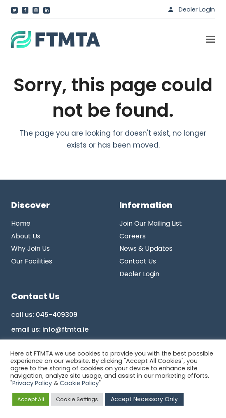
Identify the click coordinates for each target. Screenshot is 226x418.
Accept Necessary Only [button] (144, 399)
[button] (210, 39)
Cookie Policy (79, 383)
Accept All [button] (30, 399)
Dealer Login (197, 9)
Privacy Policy (32, 383)
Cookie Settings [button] (77, 399)
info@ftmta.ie (65, 329)
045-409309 (56, 314)
